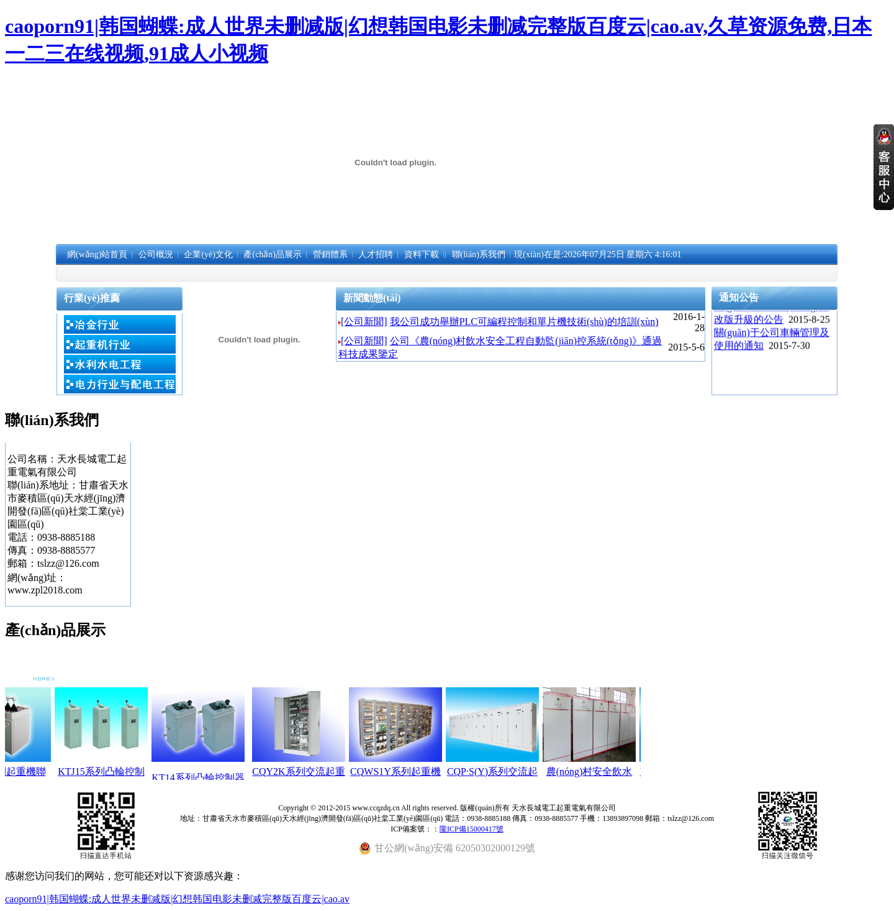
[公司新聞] (364, 321)
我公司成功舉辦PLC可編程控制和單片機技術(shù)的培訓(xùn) (524, 321)
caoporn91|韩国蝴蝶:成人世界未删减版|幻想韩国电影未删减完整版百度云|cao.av (177, 899)
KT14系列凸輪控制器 (211, 777)
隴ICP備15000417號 (471, 829)
